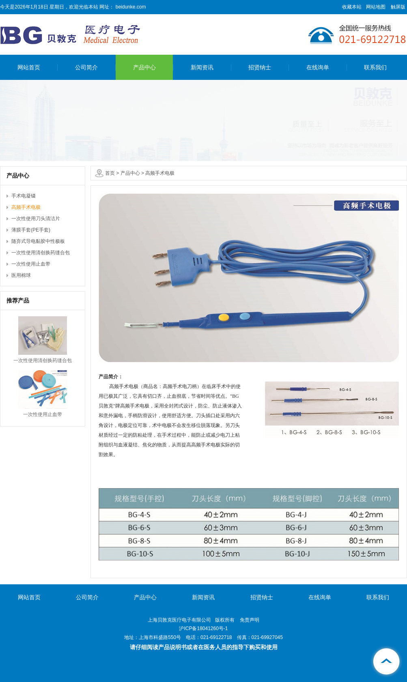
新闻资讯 (202, 67)
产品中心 (144, 67)
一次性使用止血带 (30, 264)
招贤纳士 (259, 67)
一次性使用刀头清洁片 (35, 218)
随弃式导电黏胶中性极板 (38, 241)
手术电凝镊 (23, 196)
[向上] (386, 662)
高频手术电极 (159, 173)
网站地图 (375, 7)
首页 (110, 173)
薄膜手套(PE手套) (30, 230)
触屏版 (398, 7)
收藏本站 (352, 7)
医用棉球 (21, 275)
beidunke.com (130, 7)
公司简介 (86, 67)
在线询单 (317, 67)
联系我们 (375, 67)
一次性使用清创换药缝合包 (40, 252)
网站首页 (28, 67)
